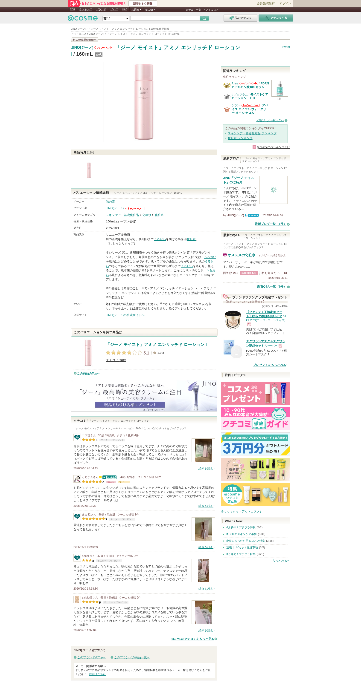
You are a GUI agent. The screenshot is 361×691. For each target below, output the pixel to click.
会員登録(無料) (266, 3)
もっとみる (279, 560)
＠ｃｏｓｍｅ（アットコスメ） (242, 511)
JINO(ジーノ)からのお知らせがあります (103, 47)
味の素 (110, 201)
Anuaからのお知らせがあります (248, 83)
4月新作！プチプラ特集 (241, 527)
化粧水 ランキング (240, 138)
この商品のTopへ (88, 373)
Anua (235, 83)
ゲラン (236, 105)
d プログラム (240, 94)
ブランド (101, 9)
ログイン (285, 3)
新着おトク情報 (142, 3)
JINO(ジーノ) (82, 48)
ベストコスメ (211, 9)
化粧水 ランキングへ (270, 120)
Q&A (124, 9)
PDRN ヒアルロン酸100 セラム (250, 85)
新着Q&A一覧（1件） (271, 286)
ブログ (114, 9)
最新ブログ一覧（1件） (270, 224)
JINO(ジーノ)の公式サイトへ (125, 315)
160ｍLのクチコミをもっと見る (192, 639)
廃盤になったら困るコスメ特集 (245, 540)
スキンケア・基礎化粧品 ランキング (252, 133)
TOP (72, 9)
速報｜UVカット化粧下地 (242, 547)
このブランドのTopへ (91, 657)
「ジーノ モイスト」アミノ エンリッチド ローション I (156, 344)
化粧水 (146, 215)
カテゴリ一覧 (193, 9)
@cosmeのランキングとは (273, 147)
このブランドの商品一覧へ (132, 657)
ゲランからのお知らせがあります (250, 105)
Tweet (286, 47)
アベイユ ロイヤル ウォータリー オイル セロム (250, 109)
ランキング (85, 9)
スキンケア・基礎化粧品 (122, 215)
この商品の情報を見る (84, 39)
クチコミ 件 (116, 360)
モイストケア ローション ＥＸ (251, 96)
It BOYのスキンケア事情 (241, 534)
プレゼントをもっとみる (269, 365)
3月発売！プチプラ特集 (241, 554)
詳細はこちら (97, 674)
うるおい (160, 239)
